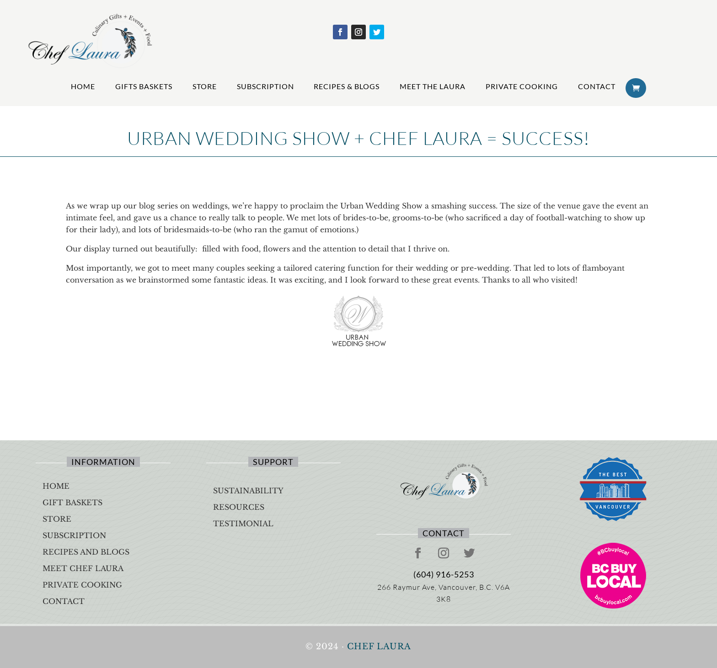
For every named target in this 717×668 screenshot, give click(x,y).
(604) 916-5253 (443, 574)
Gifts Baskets (143, 86)
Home (83, 86)
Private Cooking (522, 86)
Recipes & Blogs (347, 86)
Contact (596, 86)
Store (205, 86)
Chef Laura (379, 646)
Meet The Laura (433, 86)
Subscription (265, 86)
